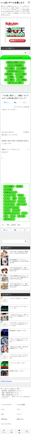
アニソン (19, 414)
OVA (2, 414)
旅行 (12, 432)
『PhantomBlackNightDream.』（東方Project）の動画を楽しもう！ (19, 269)
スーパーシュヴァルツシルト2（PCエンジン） (19, 307)
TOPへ (27, 431)
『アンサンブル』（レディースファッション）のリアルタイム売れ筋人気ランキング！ (19, 324)
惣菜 (8, 224)
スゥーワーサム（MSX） (17, 363)
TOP (11, 388)
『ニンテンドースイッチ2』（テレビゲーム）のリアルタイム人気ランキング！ (19, 356)
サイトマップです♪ (6, 424)
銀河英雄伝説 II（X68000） (18, 331)
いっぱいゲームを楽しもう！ (19, 298)
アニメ (18, 409)
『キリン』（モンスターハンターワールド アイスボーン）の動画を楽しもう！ (19, 340)
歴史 (19, 432)
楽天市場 (13, 224)
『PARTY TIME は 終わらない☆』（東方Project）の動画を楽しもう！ (19, 285)
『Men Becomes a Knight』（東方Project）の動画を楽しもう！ (19, 347)
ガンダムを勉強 (21, 404)
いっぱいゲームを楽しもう (12, 2)
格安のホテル (20, 419)
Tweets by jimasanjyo (6, 381)
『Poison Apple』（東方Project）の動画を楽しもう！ (19, 252)
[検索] (14, 52)
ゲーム (3, 409)
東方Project (4, 419)
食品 (19, 224)
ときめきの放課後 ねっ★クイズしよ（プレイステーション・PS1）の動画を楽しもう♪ (19, 277)
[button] (15, 32)
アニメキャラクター (6, 404)
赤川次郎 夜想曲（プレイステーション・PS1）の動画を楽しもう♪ (19, 261)
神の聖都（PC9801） (17, 371)
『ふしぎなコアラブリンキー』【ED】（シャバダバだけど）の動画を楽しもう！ (19, 316)
